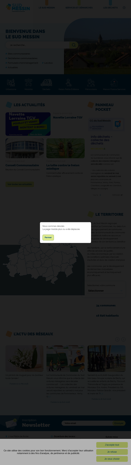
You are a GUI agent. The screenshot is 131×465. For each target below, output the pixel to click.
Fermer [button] (48, 237)
